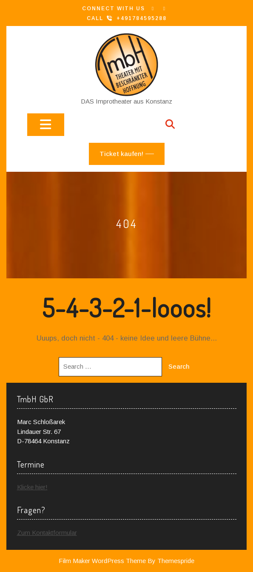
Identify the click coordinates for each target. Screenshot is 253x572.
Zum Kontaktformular (47, 532)
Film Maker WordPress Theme (102, 560)
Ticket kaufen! (121, 153)
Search (179, 366)
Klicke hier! (32, 487)
